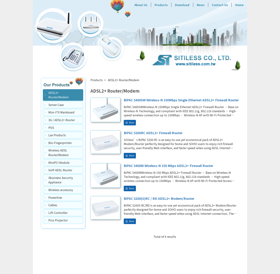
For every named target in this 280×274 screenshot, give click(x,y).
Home (239, 5)
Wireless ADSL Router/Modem (58, 152)
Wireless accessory (60, 190)
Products (161, 5)
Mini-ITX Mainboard (61, 112)
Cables (52, 205)
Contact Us (220, 5)
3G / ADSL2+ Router (61, 120)
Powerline (55, 197)
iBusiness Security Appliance (60, 180)
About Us (140, 5)
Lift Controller (58, 212)
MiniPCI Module (58, 162)
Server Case (56, 105)
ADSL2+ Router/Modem (58, 94)
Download (182, 5)
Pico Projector (58, 220)
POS (51, 127)
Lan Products (57, 135)
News (200, 5)
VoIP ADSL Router (60, 170)
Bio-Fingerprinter (60, 143)
